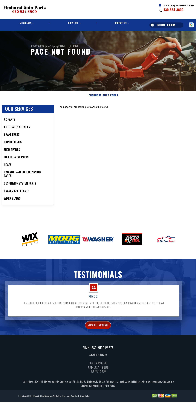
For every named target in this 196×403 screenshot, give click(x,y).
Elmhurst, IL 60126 (69, 46)
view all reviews (98, 327)
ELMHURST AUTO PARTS (103, 97)
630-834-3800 (173, 9)
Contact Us (120, 23)
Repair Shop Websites (43, 398)
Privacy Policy (84, 398)
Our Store (73, 23)
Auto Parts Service (98, 357)
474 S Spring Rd (53, 46)
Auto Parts (25, 23)
